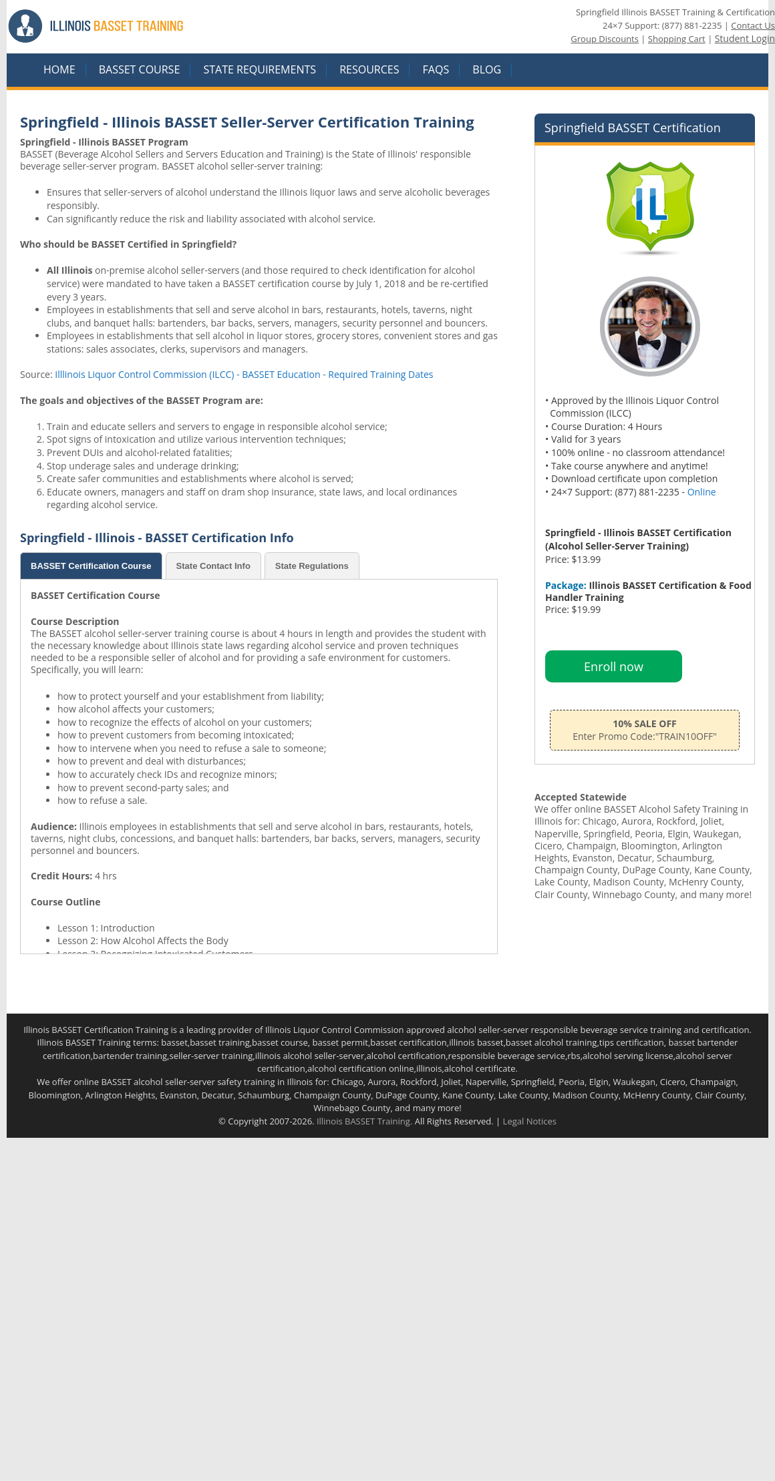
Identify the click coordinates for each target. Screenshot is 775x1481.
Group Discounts (605, 39)
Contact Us (753, 25)
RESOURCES (369, 70)
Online (701, 491)
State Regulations (312, 566)
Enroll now (613, 666)
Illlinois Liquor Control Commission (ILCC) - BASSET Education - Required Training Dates (244, 374)
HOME (59, 70)
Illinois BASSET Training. (364, 1121)
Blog (486, 70)
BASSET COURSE (139, 70)
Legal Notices (530, 1121)
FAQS (436, 70)
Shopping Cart (677, 39)
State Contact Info (213, 566)
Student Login (745, 38)
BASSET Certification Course (91, 566)
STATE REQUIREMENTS (259, 70)
